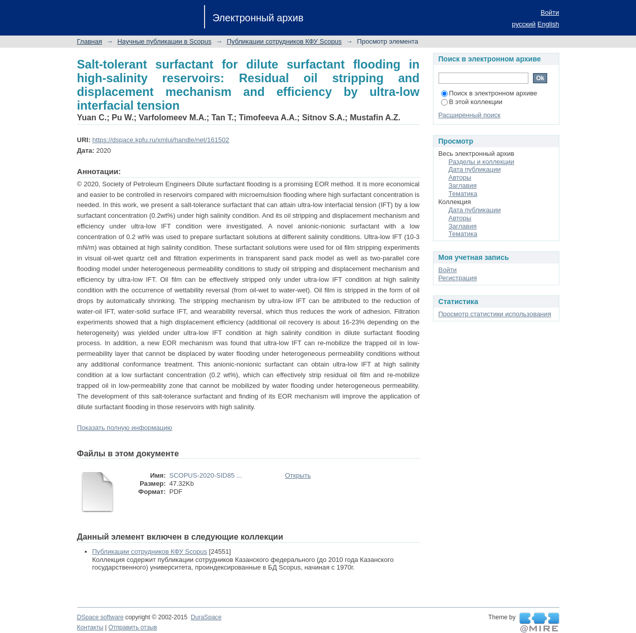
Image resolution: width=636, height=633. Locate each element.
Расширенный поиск (469, 115)
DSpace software (100, 617)
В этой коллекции (472, 102)
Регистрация (458, 278)
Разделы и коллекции (482, 161)
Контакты (90, 627)
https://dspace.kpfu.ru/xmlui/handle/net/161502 (160, 140)
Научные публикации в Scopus (164, 41)
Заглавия (463, 185)
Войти (550, 12)
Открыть (298, 475)
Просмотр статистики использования (495, 314)
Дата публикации (475, 169)
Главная (89, 41)
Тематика (463, 193)
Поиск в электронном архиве (489, 93)
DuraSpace (206, 617)
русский (524, 24)
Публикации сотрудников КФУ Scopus (284, 41)
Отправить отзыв (133, 627)
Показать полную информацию (125, 427)
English (548, 24)
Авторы (460, 177)
